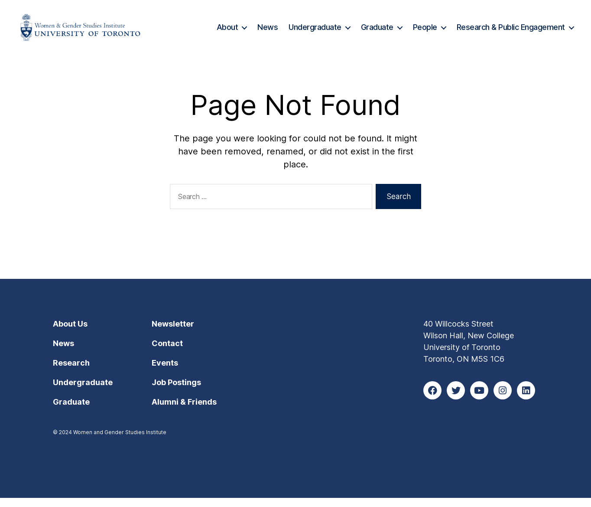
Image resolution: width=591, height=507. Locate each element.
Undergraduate (315, 31)
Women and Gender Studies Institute (119, 441)
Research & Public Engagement (511, 31)
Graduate (377, 31)
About (227, 31)
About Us (70, 332)
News (267, 31)
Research (71, 371)
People (425, 31)
